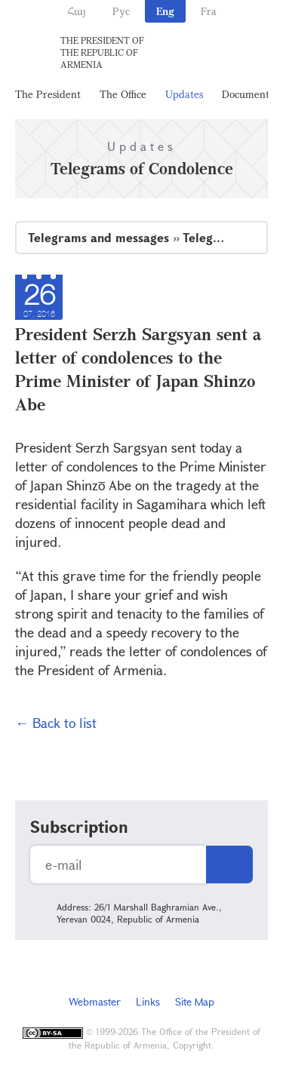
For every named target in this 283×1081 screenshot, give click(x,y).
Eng (165, 11)
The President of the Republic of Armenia (102, 52)
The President (48, 94)
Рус (121, 11)
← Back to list (56, 723)
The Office (123, 94)
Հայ (76, 11)
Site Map (194, 1001)
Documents (247, 94)
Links (148, 1001)
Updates (184, 94)
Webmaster (95, 1001)
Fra (209, 11)
